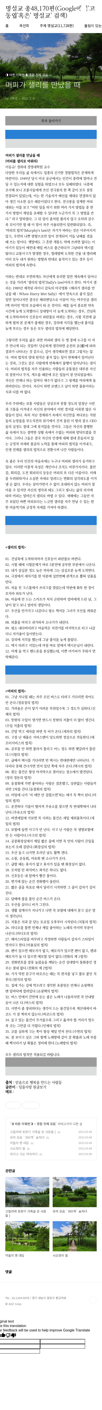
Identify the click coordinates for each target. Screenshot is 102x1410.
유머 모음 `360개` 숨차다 (27, 1137)
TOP (93, 1299)
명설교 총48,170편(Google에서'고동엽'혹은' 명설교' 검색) (50, 9)
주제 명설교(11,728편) (57, 25)
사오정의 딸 (17, 1148)
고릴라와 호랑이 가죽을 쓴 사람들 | (33, 1132)
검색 (83, 9)
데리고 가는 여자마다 (24, 1154)
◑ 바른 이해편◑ (22, 1124)
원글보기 (39, 1087)
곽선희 (24, 25)
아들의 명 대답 (19, 1143)
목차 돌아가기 (51, 120)
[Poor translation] (11, 1336)
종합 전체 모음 (46, 1124)
